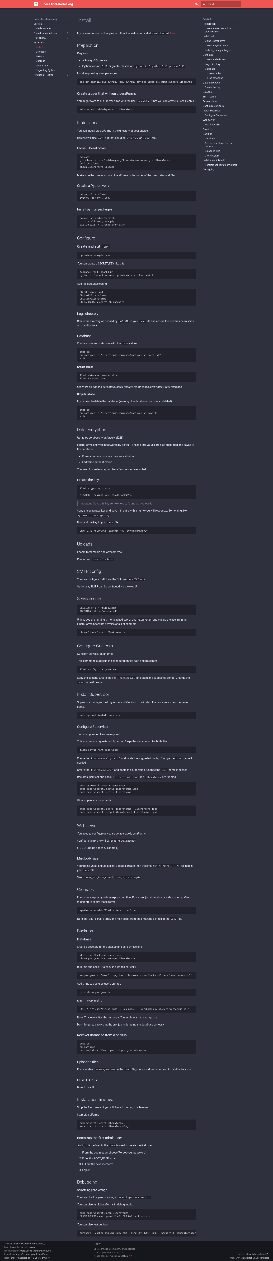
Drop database (215, 78)
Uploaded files (212, 151)
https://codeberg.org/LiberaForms (32, 1254)
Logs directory (212, 64)
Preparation (209, 23)
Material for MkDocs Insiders (255, 1258)
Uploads (207, 92)
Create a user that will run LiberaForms (218, 30)
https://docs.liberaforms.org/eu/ (35, 1250)
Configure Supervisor (216, 115)
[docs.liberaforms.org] (35, 4)
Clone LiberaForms (215, 41)
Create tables (214, 73)
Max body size (212, 124)
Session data (210, 101)
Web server (209, 120)
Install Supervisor (212, 110)
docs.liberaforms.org (45, 19)
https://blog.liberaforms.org (22, 1247)
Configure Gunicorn (213, 106)
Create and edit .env (215, 59)
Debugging (208, 169)
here (172, 33)
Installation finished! (214, 160)
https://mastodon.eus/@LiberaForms (30, 1258)
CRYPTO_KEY (212, 155)
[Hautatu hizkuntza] (196, 4)
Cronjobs (208, 129)
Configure (208, 54)
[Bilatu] (221, 4)
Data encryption (211, 82)
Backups (207, 134)
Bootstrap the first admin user (221, 165)
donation (123, 1256)
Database (210, 68)
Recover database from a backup (218, 145)
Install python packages (217, 50)
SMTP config (209, 96)
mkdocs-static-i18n (259, 1254)
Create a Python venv (216, 45)
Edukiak (207, 19)
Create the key (212, 87)
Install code (209, 36)
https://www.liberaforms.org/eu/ (29, 1243)
